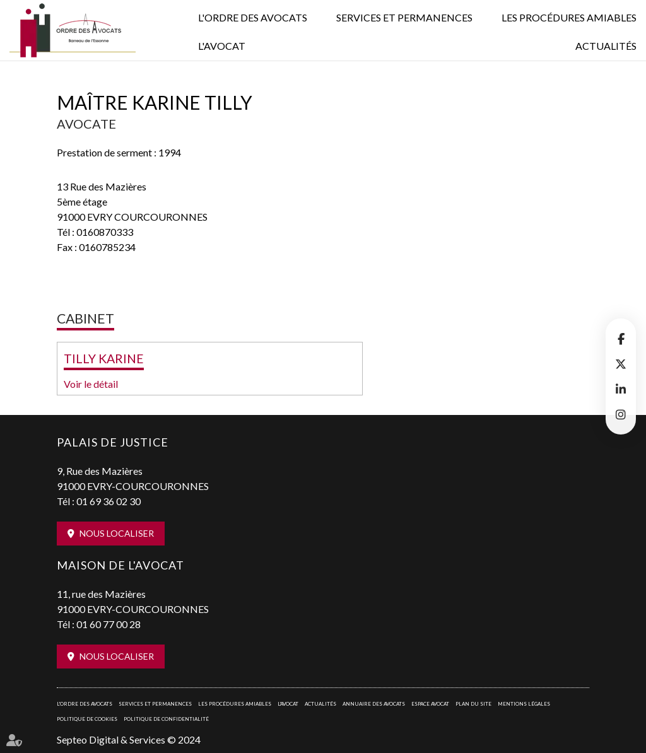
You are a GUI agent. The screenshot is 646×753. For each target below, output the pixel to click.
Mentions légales (524, 704)
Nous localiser (116, 533)
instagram (621, 414)
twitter (621, 364)
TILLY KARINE (104, 358)
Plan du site (473, 704)
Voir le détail (91, 384)
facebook (621, 339)
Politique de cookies (87, 719)
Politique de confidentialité (166, 719)
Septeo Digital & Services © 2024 (129, 739)
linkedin (621, 389)
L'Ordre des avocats (252, 17)
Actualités (606, 46)
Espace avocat (430, 704)
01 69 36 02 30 (108, 501)
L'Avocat (221, 46)
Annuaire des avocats (374, 704)
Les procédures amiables (569, 17)
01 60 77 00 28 (108, 624)
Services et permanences (404, 17)
